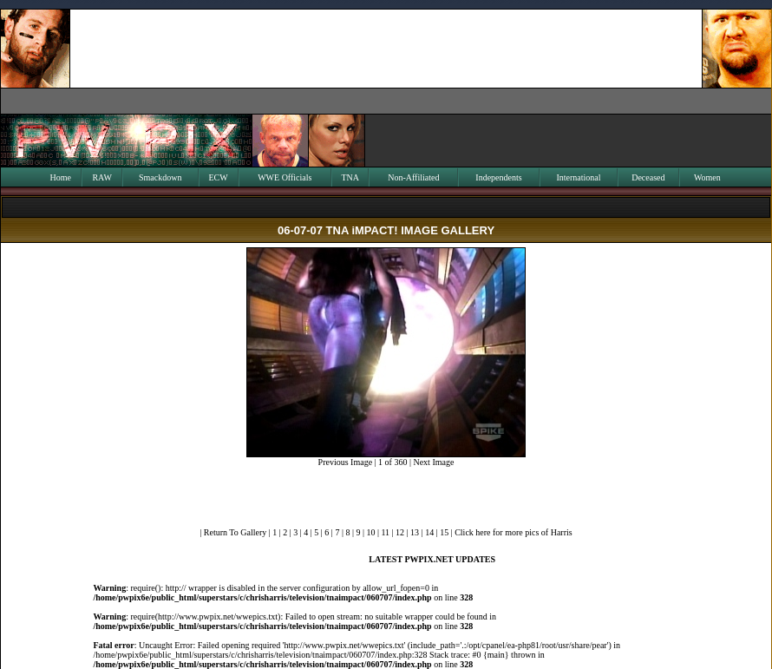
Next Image (433, 462)
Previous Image (345, 462)
